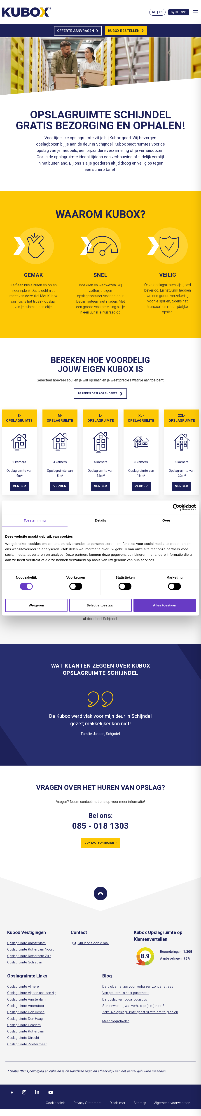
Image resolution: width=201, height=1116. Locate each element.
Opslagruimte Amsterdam (26, 944)
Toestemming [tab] (35, 520)
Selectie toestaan (100, 605)
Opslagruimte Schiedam (25, 963)
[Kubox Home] (26, 12)
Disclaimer (117, 1104)
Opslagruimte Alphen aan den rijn (31, 994)
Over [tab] (166, 520)
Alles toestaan (164, 605)
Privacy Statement (87, 1104)
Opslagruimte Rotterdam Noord (30, 950)
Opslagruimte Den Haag (25, 1020)
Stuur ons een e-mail (90, 944)
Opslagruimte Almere (23, 988)
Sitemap (139, 1104)
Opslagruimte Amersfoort (26, 1007)
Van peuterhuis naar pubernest (125, 994)
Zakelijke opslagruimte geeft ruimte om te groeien (140, 1013)
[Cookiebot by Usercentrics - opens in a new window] (176, 507)
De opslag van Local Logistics (124, 1000)
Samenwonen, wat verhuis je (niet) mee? (133, 1007)
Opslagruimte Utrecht (23, 1039)
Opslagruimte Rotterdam (25, 1032)
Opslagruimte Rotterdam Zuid (29, 957)
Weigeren (36, 605)
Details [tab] (100, 520)
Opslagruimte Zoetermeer (27, 1045)
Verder (19, 487)
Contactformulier (100, 844)
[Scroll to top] (100, 895)
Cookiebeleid (55, 1104)
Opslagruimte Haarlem (24, 1026)
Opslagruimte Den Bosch (25, 1013)
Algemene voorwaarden (172, 1104)
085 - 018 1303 (100, 827)
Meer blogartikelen (115, 1022)
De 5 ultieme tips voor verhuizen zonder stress (137, 988)
